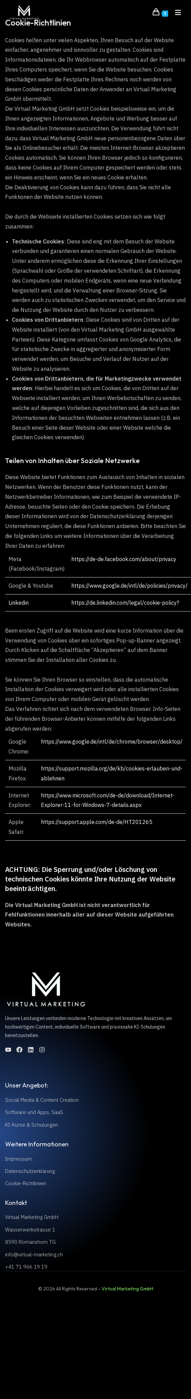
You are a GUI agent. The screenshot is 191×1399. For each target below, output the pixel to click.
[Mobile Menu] (175, 12)
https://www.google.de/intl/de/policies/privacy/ (129, 585)
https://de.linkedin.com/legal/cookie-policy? (125, 602)
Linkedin (19, 602)
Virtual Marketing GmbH (127, 1289)
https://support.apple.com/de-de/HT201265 (96, 821)
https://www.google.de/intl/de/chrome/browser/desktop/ (111, 741)
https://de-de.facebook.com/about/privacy (123, 559)
